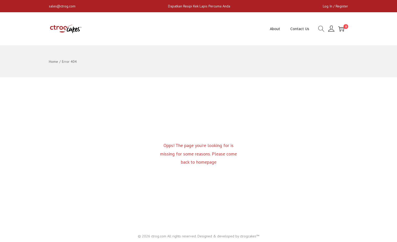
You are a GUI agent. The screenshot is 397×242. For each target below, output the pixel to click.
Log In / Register (335, 6)
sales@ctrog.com (62, 6)
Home (53, 61)
